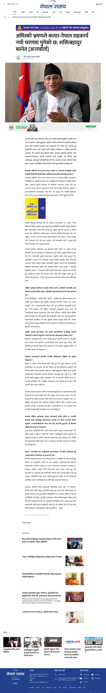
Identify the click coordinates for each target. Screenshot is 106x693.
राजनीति (23, 12)
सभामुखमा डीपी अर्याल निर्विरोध (11, 651)
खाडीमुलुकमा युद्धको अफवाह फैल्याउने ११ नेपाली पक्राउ (31, 652)
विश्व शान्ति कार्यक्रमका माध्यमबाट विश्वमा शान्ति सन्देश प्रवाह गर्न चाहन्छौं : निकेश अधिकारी (41, 540)
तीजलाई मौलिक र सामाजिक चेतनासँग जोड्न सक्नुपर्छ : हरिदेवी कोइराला (42, 575)
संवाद (54, 12)
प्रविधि (86, 12)
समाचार (31, 12)
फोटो (60, 12)
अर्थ (38, 12)
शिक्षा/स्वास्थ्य (77, 12)
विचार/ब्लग (45, 12)
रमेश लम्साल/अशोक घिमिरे (31, 56)
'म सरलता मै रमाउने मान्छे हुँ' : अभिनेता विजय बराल (40, 612)
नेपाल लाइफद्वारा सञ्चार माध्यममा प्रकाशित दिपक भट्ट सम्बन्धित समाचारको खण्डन (72, 653)
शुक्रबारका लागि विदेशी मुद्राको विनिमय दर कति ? (93, 650)
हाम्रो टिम (15, 683)
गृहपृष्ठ (4, 17)
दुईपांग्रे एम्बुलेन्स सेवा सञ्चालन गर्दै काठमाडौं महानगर (51, 652)
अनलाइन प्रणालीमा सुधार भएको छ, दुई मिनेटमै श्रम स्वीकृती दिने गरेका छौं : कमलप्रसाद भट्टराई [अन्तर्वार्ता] (41, 594)
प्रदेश (93, 12)
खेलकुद (68, 12)
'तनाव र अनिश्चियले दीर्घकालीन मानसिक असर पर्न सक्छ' (42, 557)
